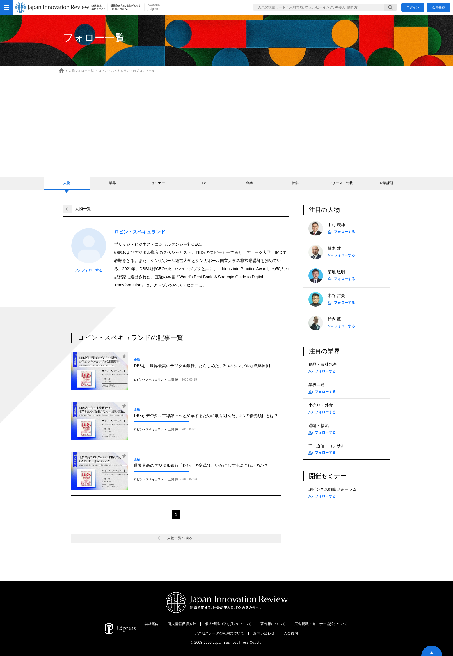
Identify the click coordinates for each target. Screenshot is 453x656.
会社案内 (151, 624)
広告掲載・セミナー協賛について (321, 624)
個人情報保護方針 (182, 624)
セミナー (158, 183)
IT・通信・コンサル (326, 446)
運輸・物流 (318, 425)
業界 (112, 183)
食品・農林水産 (322, 364)
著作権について (272, 624)
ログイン (412, 7)
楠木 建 (334, 248)
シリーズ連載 (340, 183)
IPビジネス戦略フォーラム (332, 489)
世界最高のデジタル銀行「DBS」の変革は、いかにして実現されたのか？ (201, 465)
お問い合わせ (263, 633)
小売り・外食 (320, 405)
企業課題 (386, 183)
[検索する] (390, 7)
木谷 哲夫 (336, 295)
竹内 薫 (334, 319)
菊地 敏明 (336, 272)
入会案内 (291, 633)
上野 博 (173, 379)
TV (203, 183)
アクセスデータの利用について (219, 633)
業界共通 (316, 385)
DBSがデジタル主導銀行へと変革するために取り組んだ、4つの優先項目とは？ (206, 416)
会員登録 (438, 7)
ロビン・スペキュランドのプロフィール (126, 70)
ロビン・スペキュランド (150, 379)
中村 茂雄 (336, 225)
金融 (138, 359)
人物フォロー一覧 (81, 70)
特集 (295, 183)
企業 (249, 183)
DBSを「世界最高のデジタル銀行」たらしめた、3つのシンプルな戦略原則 (202, 366)
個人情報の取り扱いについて (228, 624)
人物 (66, 183)
